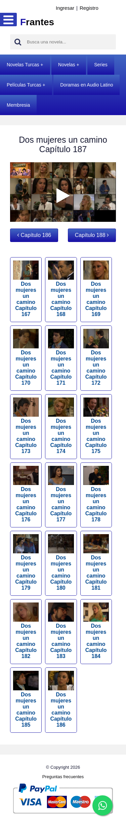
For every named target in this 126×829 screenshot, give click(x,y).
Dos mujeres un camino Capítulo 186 (61, 699)
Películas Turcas (24, 85)
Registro (89, 8)
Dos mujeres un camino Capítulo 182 (26, 630)
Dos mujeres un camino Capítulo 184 (96, 630)
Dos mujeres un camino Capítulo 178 (96, 494)
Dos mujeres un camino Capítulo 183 (61, 630)
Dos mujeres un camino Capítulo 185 (26, 699)
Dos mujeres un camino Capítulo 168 (61, 289)
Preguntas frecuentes (63, 776)
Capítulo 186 (34, 235)
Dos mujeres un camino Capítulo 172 (96, 357)
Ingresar (65, 8)
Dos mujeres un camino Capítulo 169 (96, 289)
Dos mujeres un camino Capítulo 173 (26, 426)
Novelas (66, 64)
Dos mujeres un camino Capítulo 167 (26, 289)
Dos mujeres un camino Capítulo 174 (61, 426)
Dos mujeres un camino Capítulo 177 (61, 494)
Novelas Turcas (23, 64)
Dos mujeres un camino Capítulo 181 (96, 562)
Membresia (18, 105)
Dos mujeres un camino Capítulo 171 (61, 357)
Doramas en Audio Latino (86, 85)
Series (101, 64)
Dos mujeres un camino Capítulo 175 (96, 426)
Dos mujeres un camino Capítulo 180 (61, 562)
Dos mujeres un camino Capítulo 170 (26, 357)
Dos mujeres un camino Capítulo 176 (26, 494)
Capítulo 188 (92, 235)
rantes (37, 22)
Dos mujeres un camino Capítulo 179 (26, 562)
